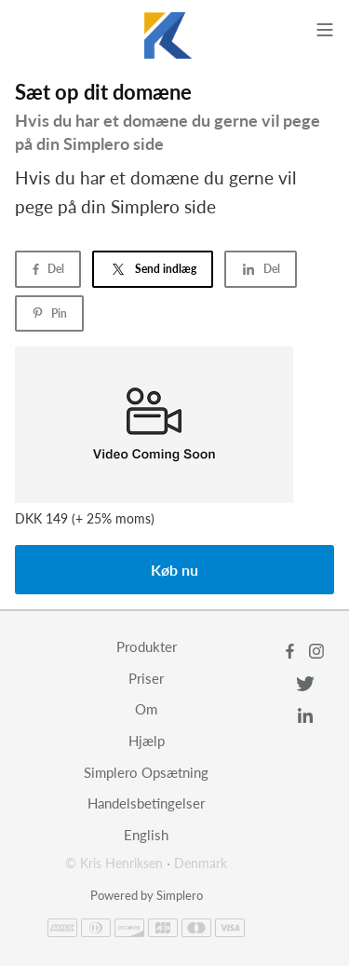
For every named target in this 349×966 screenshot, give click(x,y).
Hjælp (146, 740)
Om (146, 709)
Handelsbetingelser (146, 803)
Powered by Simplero (146, 895)
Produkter (146, 646)
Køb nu (174, 569)
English (146, 834)
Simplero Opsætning (146, 772)
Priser (146, 678)
